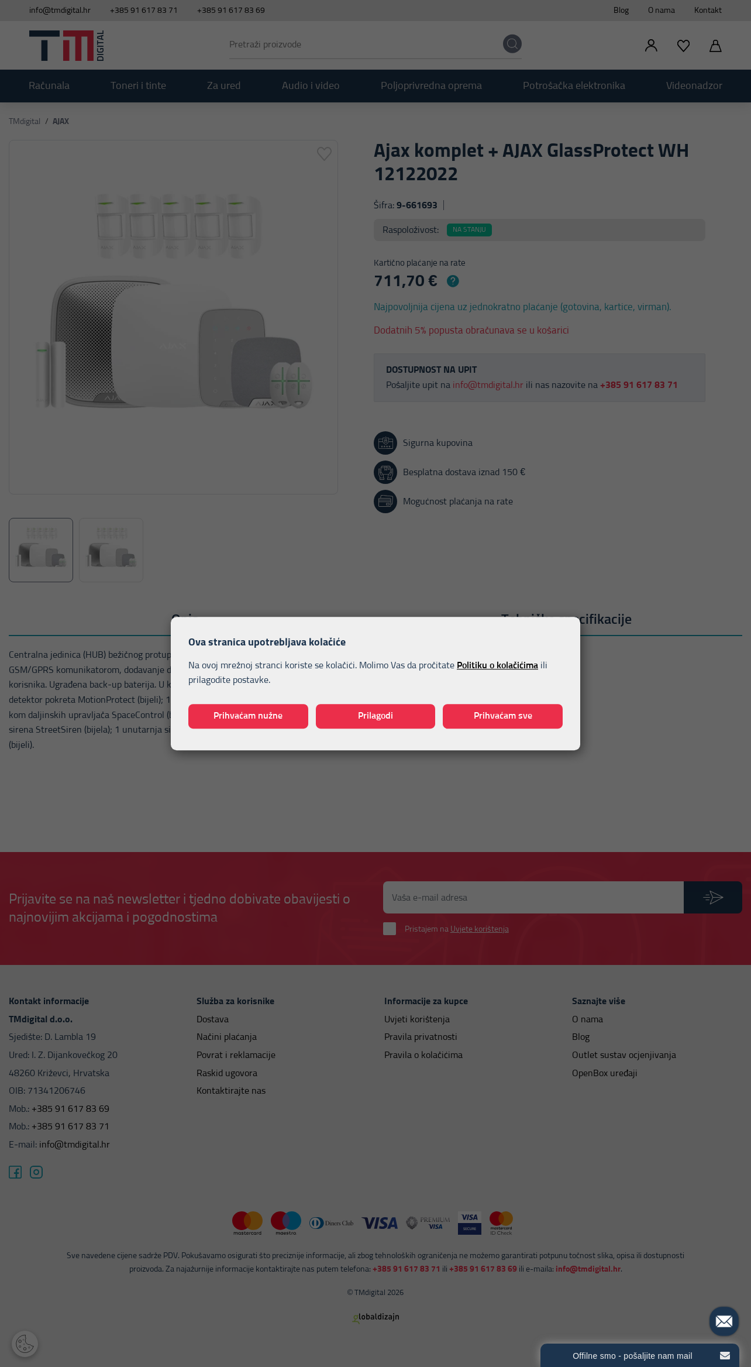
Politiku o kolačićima (497, 665)
